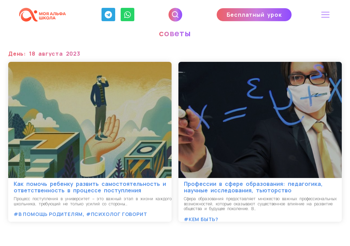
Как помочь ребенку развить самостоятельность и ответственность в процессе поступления (90, 187)
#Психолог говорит (116, 214)
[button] (326, 15)
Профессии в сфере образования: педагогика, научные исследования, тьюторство (253, 187)
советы (175, 33)
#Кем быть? (201, 219)
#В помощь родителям (48, 214)
